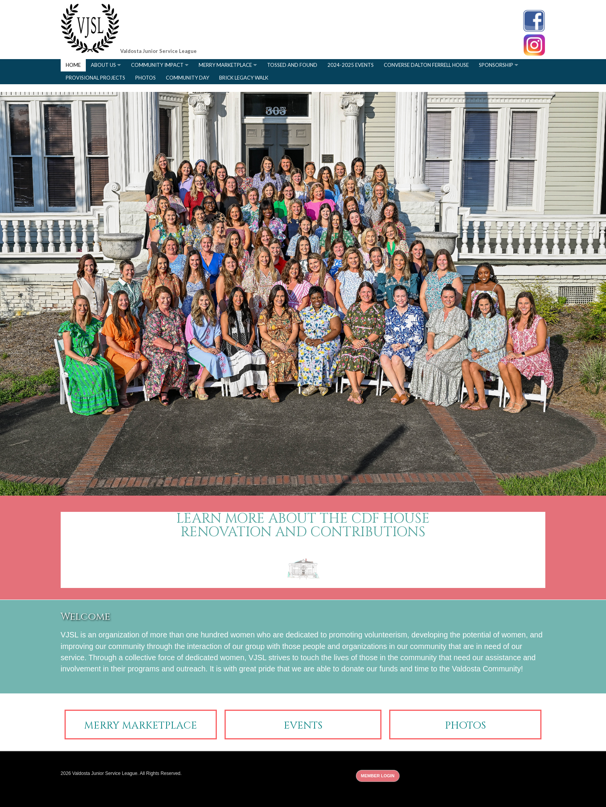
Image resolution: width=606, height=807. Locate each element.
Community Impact (157, 65)
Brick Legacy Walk (243, 78)
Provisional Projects (95, 78)
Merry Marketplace (225, 65)
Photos (145, 78)
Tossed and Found (292, 65)
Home (73, 65)
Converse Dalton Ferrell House (426, 65)
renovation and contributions (303, 532)
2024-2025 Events (350, 65)
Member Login (378, 775)
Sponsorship (496, 65)
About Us (103, 65)
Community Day (187, 78)
